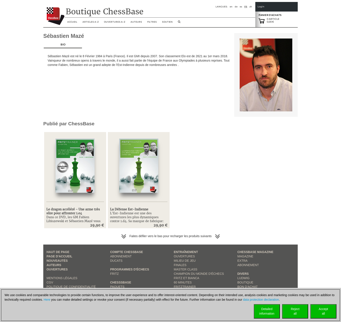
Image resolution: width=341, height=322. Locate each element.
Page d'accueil (59, 256)
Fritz (114, 273)
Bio (62, 44)
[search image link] (179, 23)
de (236, 6)
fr (245, 6)
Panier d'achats (270, 15)
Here (47, 299)
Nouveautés (57, 260)
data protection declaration (261, 299)
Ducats (116, 260)
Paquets (117, 286)
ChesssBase (120, 282)
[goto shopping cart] (261, 20)
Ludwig (243, 278)
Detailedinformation (266, 311)
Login (260, 6)
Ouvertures (57, 269)
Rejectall (295, 311)
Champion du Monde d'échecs (199, 273)
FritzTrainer (185, 286)
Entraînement (186, 252)
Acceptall (323, 311)
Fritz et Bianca (186, 278)
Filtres (152, 21)
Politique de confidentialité (71, 286)
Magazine (245, 256)
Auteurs (136, 21)
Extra (242, 260)
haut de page (58, 252)
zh (250, 6)
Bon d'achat (247, 286)
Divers (243, 273)
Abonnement (121, 256)
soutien (167, 21)
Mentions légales (62, 278)
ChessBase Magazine (255, 252)
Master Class (185, 269)
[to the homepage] (53, 12)
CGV (50, 282)
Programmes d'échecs (129, 269)
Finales (180, 265)
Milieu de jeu (185, 260)
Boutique (245, 282)
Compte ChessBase (126, 252)
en (231, 6)
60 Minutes (183, 282)
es (241, 6)
